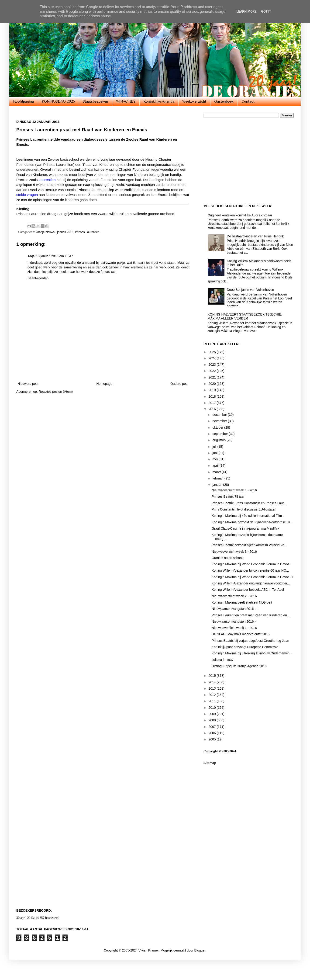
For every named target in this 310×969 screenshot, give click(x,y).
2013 (213, 688)
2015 (213, 675)
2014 (213, 682)
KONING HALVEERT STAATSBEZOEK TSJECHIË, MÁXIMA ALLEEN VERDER (245, 316)
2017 (213, 403)
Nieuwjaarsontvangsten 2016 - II (235, 609)
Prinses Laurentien (87, 232)
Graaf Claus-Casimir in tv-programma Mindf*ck (245, 528)
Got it (266, 11)
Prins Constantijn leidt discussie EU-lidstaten (244, 509)
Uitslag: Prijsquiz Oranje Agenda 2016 (239, 666)
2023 (213, 364)
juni (215, 453)
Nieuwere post (27, 384)
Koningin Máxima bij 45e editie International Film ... (249, 515)
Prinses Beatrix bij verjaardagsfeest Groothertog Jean (250, 641)
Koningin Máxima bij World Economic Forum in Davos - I (252, 577)
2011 (213, 701)
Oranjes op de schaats (228, 558)
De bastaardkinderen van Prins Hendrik (255, 236)
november (220, 421)
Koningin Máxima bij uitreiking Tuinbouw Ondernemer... (251, 653)
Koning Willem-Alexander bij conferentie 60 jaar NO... (250, 570)
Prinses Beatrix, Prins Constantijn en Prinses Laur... (249, 503)
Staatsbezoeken (95, 101)
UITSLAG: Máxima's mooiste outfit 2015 (241, 634)
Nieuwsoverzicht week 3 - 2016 (234, 551)
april (215, 465)
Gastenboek (224, 101)
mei (215, 459)
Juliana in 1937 (223, 660)
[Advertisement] (103, 364)
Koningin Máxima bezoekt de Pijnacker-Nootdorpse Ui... (252, 522)
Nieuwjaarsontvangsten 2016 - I (235, 621)
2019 (213, 390)
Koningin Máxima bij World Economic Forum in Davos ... (252, 564)
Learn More (246, 11)
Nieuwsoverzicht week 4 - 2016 (234, 490)
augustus (219, 440)
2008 (213, 720)
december (220, 415)
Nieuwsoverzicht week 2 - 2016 (234, 596)
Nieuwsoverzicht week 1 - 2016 (234, 628)
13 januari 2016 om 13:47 (54, 256)
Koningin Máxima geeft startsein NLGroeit (242, 602)
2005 (213, 739)
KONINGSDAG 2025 (58, 101)
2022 (213, 371)
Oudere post (179, 384)
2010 (213, 707)
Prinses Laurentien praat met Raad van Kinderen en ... (251, 615)
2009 (213, 714)
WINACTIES (125, 101)
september (220, 434)
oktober (218, 427)
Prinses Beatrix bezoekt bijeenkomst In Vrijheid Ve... (249, 545)
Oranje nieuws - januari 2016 (54, 232)
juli (214, 446)
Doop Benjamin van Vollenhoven (250, 290)
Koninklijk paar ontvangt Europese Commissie (245, 647)
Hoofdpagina (23, 101)
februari (218, 478)
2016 (213, 409)
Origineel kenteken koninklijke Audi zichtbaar (240, 215)
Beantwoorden (38, 278)
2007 (213, 727)
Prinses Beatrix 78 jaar (228, 496)
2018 (213, 396)
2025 (213, 352)
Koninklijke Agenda (158, 101)
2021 (213, 377)
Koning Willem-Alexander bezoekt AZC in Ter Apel (248, 589)
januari (217, 484)
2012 (213, 695)
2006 (213, 733)
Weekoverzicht (194, 101)
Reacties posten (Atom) (56, 391)
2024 (213, 358)
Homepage (104, 384)
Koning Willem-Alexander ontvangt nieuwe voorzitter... (251, 583)
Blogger (199, 950)
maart (217, 472)
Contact (248, 101)
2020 (213, 384)
